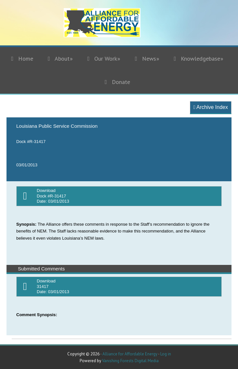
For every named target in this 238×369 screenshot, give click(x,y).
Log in (165, 354)
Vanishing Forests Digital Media (130, 360)
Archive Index (210, 107)
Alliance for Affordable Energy (119, 26)
